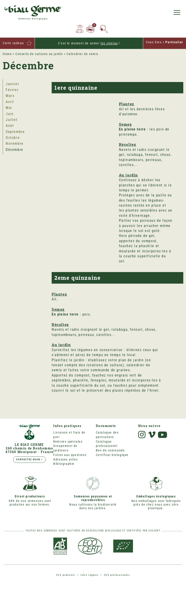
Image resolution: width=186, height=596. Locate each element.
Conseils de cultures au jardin (39, 54)
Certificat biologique (112, 455)
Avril (10, 102)
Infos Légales (89, 575)
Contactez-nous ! (29, 459)
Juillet (11, 120)
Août (10, 125)
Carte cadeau (13, 43)
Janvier (12, 84)
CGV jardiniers (65, 575)
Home (7, 54)
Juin (9, 114)
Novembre (15, 143)
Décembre (14, 149)
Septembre (15, 132)
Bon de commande (110, 450)
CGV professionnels (117, 575)
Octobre (13, 137)
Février (12, 90)
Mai (9, 108)
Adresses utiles (65, 459)
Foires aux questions (69, 455)
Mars (10, 96)
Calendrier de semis (82, 54)
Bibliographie (64, 464)
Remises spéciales (67, 441)
